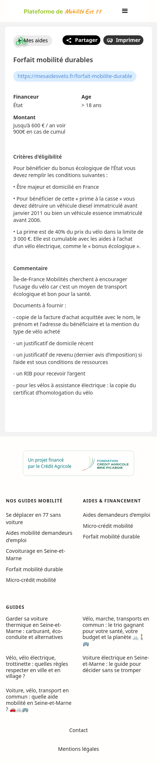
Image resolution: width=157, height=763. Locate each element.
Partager (81, 39)
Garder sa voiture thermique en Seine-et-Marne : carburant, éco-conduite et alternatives (34, 627)
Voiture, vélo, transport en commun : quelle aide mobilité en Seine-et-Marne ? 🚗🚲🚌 (38, 699)
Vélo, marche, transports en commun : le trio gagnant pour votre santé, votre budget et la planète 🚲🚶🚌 (116, 631)
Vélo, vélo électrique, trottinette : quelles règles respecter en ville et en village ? (37, 666)
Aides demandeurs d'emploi (116, 514)
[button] (125, 11)
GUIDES (15, 607)
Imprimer (123, 39)
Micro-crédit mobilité (31, 579)
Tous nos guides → (29, 593)
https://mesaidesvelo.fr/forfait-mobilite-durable (75, 76)
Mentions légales (78, 748)
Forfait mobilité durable (34, 569)
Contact (78, 730)
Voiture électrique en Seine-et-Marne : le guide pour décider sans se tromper (116, 664)
